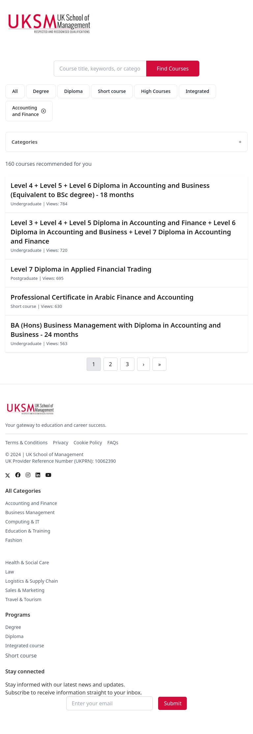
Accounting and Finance (31, 503)
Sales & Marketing (24, 590)
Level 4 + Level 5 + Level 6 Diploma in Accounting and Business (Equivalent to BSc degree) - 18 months (110, 190)
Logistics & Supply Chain (31, 581)
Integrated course (24, 645)
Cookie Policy (87, 442)
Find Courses (173, 68)
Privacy (61, 442)
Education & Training (27, 531)
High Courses (155, 91)
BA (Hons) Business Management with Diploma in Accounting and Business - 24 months (116, 330)
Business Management (30, 512)
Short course (112, 91)
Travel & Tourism (23, 599)
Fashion (13, 540)
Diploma (73, 91)
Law (9, 572)
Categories (25, 141)
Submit (173, 703)
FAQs (112, 442)
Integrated (198, 91)
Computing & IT (22, 521)
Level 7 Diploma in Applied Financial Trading (81, 269)
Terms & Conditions (26, 442)
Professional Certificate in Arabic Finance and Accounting (102, 297)
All (15, 91)
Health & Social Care (27, 562)
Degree (41, 91)
